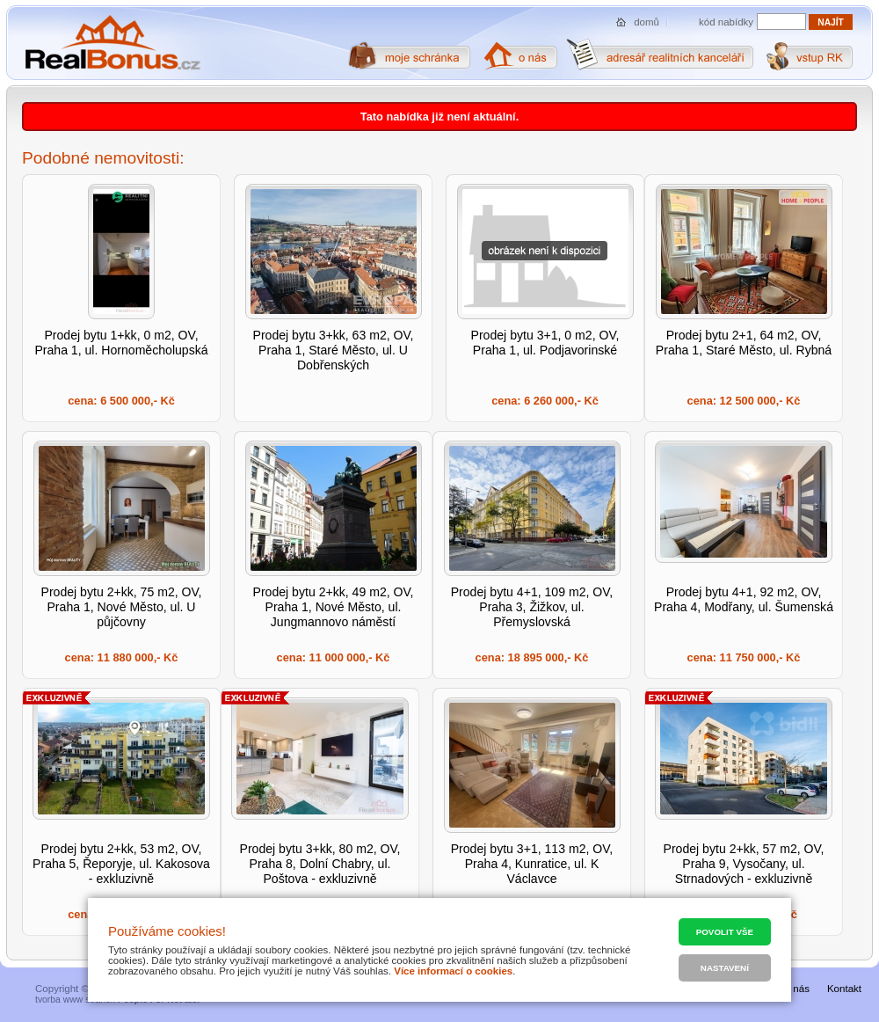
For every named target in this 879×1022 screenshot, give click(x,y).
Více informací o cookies (453, 971)
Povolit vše (724, 932)
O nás (796, 988)
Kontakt (844, 988)
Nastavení (725, 968)
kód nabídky (726, 22)
